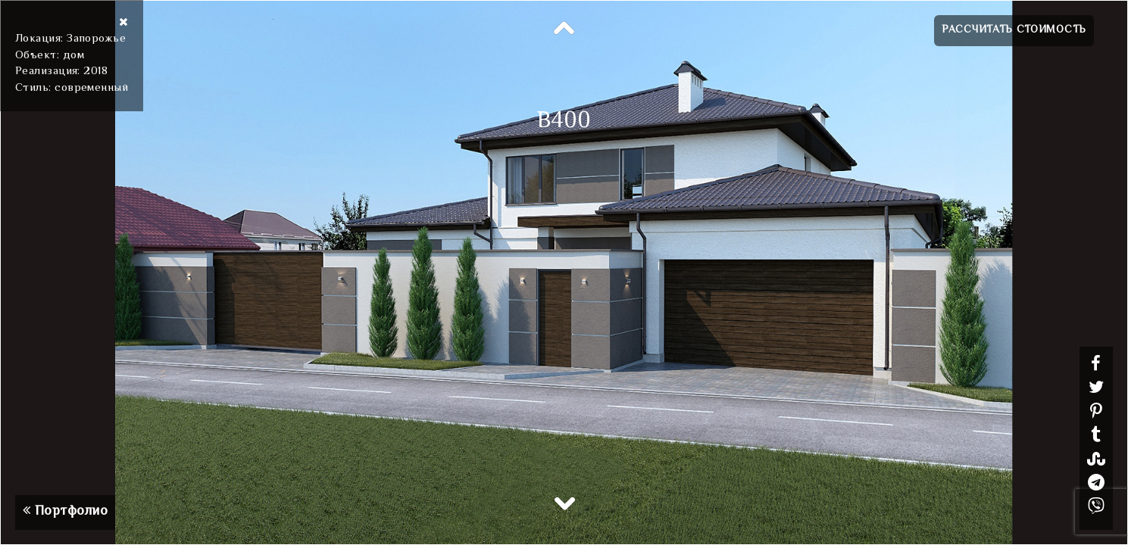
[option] (564, 272)
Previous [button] (564, 28)
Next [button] (564, 502)
